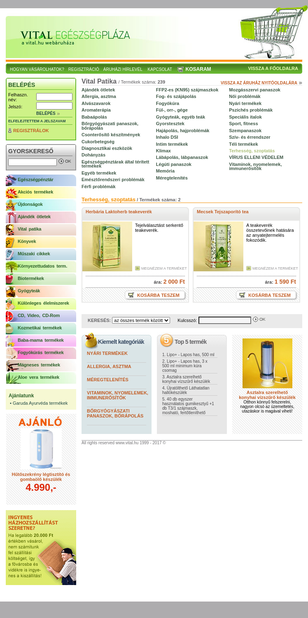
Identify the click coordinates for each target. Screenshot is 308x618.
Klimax (163, 150)
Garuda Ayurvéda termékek (40, 403)
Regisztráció (83, 69)
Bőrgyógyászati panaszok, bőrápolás (110, 125)
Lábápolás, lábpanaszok (182, 157)
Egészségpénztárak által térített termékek (115, 163)
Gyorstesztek (170, 123)
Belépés (46, 113)
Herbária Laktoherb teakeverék (119, 211)
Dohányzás (93, 154)
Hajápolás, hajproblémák (183, 130)
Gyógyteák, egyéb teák (180, 116)
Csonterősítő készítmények (111, 134)
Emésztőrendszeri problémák (113, 179)
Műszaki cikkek (34, 253)
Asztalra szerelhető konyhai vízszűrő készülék (267, 395)
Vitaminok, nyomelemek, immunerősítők (255, 166)
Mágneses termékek (39, 364)
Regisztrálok (31, 130)
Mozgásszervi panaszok (254, 89)
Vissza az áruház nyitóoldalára (259, 83)
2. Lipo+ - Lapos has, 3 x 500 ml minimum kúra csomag (185, 366)
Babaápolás (94, 116)
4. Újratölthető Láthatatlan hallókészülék (186, 390)
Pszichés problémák (251, 109)
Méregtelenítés (172, 177)
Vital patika (29, 228)
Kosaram (198, 69)
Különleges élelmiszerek (43, 303)
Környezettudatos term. (42, 266)
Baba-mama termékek (41, 340)
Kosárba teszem (158, 295)
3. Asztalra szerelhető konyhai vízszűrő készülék (186, 379)
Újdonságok (30, 204)
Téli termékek (243, 144)
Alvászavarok (96, 103)
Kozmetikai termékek (40, 327)
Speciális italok (245, 116)
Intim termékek (172, 144)
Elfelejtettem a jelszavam (37, 121)
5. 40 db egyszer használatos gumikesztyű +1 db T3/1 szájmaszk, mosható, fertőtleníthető (188, 406)
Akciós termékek (35, 191)
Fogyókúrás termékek (41, 352)
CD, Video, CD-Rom (39, 315)
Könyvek (27, 241)
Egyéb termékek (99, 172)
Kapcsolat (160, 69)
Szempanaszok (245, 130)
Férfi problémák (99, 186)
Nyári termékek (245, 103)
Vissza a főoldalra (273, 68)
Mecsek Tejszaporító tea (223, 211)
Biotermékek (31, 278)
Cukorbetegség (98, 141)
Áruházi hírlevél (122, 69)
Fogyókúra (167, 103)
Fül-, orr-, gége (172, 109)
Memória (165, 170)
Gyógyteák (29, 290)
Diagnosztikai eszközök (107, 148)
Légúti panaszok (173, 164)
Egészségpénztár (36, 179)
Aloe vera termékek (38, 377)
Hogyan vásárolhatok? (37, 69)
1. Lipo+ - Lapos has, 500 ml (188, 354)
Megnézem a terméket (164, 268)
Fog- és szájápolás (176, 96)
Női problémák (244, 96)
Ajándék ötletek (34, 216)
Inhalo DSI (167, 137)
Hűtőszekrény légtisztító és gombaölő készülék (41, 477)
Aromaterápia (96, 109)
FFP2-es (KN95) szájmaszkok (187, 89)
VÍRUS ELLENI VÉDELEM (256, 157)
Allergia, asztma (99, 96)
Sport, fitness (243, 123)
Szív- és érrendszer (249, 137)
